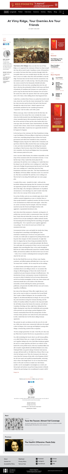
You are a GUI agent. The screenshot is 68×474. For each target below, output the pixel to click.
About (6, 459)
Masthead (21, 459)
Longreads (13, 12)
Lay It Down (59, 78)
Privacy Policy (22, 461)
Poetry (50, 12)
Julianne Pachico (55, 68)
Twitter (63, 13)
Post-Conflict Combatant (55, 66)
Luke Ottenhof (59, 79)
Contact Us (7, 461)
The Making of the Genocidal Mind (56, 59)
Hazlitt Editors (60, 90)
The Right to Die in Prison (31, 404)
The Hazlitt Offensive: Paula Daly (40, 442)
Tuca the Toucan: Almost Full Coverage (42, 420)
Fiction (20, 12)
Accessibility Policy (9, 464)
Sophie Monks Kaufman (57, 62)
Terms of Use (22, 464)
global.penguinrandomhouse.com (55, 470)
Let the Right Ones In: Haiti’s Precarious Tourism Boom (7, 78)
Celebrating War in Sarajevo (31, 408)
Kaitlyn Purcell (58, 98)
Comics (43, 12)
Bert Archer (35, 28)
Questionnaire (29, 440)
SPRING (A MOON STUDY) (59, 95)
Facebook (63, 11)
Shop (55, 12)
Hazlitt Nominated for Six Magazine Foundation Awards (59, 86)
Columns (36, 12)
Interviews (28, 12)
